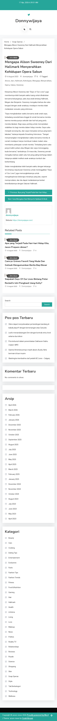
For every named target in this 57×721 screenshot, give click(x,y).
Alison (7, 81)
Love (10, 622)
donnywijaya (28, 77)
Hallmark (18, 81)
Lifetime (12, 612)
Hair (10, 597)
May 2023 (12, 514)
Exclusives (12, 563)
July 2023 (12, 504)
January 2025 (14, 479)
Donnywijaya (28, 21)
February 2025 (14, 474)
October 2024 (14, 494)
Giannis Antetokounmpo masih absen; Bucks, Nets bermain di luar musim (28, 351)
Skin (10, 671)
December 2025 (15, 425)
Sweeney (19, 85)
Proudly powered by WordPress (40, 715)
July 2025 (12, 449)
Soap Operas (13, 676)
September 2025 (15, 440)
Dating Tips (13, 553)
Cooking (12, 548)
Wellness (12, 696)
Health (11, 607)
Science (12, 662)
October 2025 (14, 435)
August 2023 (13, 499)
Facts (11, 568)
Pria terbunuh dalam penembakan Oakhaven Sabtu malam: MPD (28, 343)
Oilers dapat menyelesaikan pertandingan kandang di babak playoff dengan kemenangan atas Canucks (29, 326)
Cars (10, 543)
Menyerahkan (46, 81)
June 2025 (13, 454)
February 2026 (14, 415)
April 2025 (12, 464)
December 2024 (15, 484)
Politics (11, 637)
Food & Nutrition (15, 587)
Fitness (11, 582)
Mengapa (36, 81)
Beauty (11, 538)
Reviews (12, 652)
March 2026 (13, 410)
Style (10, 681)
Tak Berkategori (15, 686)
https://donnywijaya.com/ (23, 220)
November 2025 (15, 430)
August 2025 (13, 445)
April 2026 (12, 405)
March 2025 (13, 469)
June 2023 (13, 509)
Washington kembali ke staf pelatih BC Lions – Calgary (29, 358)
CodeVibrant (27, 718)
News (11, 632)
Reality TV (12, 642)
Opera (7, 85)
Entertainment (14, 558)
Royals (11, 657)
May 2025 (12, 459)
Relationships (14, 647)
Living (11, 617)
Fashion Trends (14, 578)
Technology (13, 691)
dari (12, 81)
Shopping (12, 666)
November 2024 (15, 489)
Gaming (11, 592)
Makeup (12, 627)
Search (7, 301)
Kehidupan (27, 81)
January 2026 (14, 420)
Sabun (13, 85)
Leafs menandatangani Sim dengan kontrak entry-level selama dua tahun (30, 334)
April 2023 (12, 519)
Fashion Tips (13, 573)
